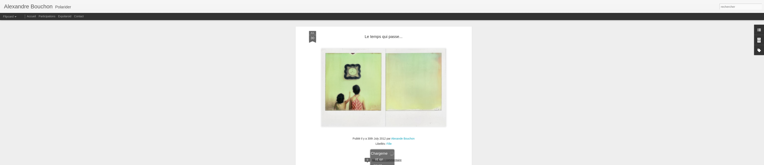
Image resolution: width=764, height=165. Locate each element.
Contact (79, 16)
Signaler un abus (419, 163)
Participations (47, 16)
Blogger (406, 163)
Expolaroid (64, 16)
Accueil (31, 16)
